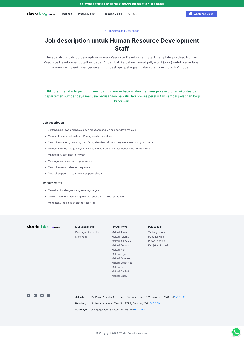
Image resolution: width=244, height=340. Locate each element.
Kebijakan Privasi (158, 245)
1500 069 (179, 297)
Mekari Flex (118, 249)
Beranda (67, 13)
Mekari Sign (119, 254)
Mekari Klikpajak (121, 240)
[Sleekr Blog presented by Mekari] (41, 14)
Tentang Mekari (157, 232)
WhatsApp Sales (203, 13)
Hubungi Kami (156, 236)
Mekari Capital (120, 271)
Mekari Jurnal (120, 232)
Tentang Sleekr (113, 13)
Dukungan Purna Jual (87, 232)
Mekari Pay (118, 267)
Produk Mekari (86, 13)
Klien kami (81, 236)
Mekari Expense (121, 258)
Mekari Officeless (122, 262)
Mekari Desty (119, 275)
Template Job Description (124, 30)
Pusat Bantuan (156, 240)
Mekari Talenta (120, 236)
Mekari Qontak (120, 245)
